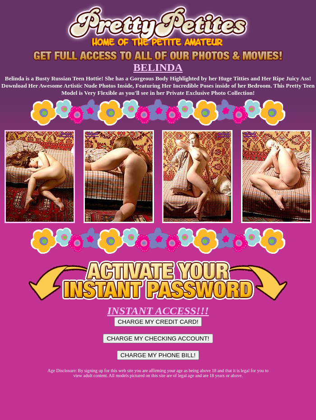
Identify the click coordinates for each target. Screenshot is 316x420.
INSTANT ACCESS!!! (158, 311)
